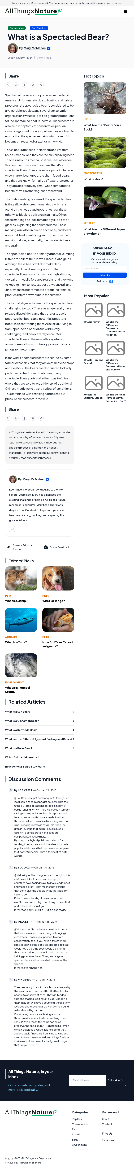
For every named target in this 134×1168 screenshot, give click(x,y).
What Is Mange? (53, 601)
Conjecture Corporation (39, 1158)
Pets (8, 595)
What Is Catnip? (16, 601)
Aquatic (11, 637)
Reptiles (89, 223)
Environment (14, 682)
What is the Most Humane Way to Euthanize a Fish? (116, 397)
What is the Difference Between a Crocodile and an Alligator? (115, 328)
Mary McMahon (35, 48)
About (105, 1119)
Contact (107, 1124)
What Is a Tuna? (16, 642)
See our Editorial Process (19, 547)
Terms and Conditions (30, 1163)
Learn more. (116, 3)
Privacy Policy (11, 1163)
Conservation (80, 1124)
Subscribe (105, 275)
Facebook (108, 1140)
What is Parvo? (92, 321)
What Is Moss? (94, 179)
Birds (87, 119)
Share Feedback (56, 547)
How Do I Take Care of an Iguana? (57, 644)
